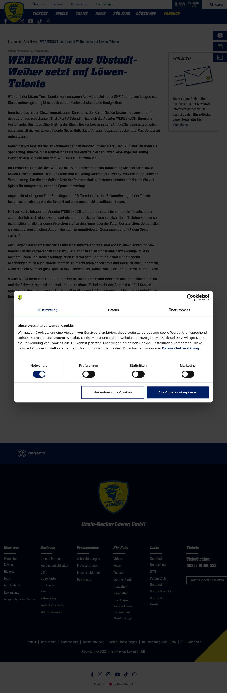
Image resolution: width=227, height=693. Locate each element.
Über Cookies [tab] (179, 310)
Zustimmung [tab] (47, 310)
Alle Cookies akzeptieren (177, 392)
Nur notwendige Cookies (112, 392)
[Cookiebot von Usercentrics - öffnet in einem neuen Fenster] (190, 297)
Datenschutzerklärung (180, 348)
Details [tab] (113, 310)
